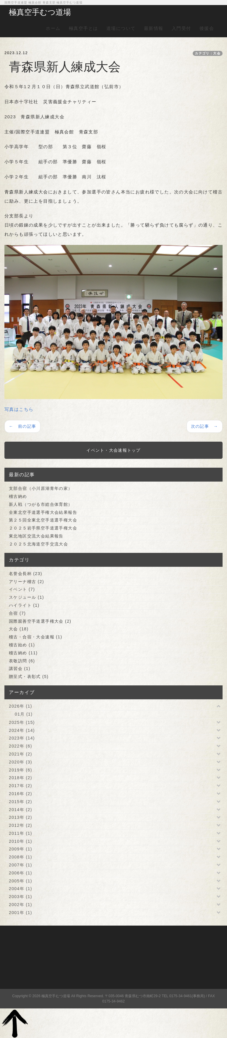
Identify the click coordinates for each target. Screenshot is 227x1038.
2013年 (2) (20, 817)
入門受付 (181, 28)
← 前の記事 (22, 426)
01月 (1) (24, 714)
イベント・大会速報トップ (113, 450)
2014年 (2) (20, 809)
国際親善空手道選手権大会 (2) (40, 621)
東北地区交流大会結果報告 (36, 536)
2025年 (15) (22, 722)
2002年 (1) (20, 904)
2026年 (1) (20, 706)
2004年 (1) (20, 888)
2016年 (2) (20, 793)
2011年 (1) (20, 833)
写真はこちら (18, 409)
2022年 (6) (20, 746)
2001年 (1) (20, 912)
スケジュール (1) (26, 597)
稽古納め (18, 496)
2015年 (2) (20, 801)
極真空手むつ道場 (40, 12)
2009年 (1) (20, 849)
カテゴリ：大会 (207, 53)
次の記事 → (204, 426)
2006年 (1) (20, 873)
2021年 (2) (20, 754)
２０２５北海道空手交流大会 (38, 544)
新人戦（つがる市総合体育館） (41, 504)
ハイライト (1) (24, 605)
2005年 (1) (20, 881)
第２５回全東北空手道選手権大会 (43, 520)
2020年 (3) (20, 762)
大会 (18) (19, 629)
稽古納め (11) (23, 652)
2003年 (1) (20, 896)
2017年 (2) (20, 785)
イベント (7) (22, 589)
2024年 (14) (22, 730)
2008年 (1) (20, 857)
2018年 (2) (20, 777)
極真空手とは (83, 28)
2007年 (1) (20, 865)
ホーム (53, 28)
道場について (121, 28)
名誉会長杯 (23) (25, 573)
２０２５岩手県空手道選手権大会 (43, 528)
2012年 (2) (20, 825)
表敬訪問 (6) (22, 660)
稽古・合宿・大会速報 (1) (35, 637)
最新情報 (153, 28)
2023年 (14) (22, 738)
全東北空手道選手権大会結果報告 (43, 512)
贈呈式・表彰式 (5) (28, 676)
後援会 (207, 28)
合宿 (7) (17, 613)
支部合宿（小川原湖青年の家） (41, 488)
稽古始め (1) (22, 645)
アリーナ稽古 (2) (26, 581)
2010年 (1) (20, 841)
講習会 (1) (19, 668)
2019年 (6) (20, 770)
